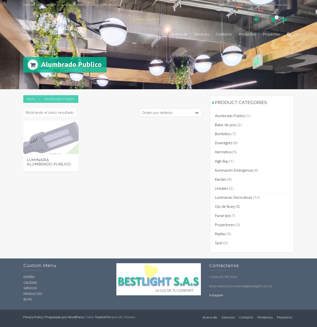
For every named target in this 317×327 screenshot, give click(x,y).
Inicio (31, 98)
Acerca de (179, 34)
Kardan (220, 179)
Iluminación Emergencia (234, 170)
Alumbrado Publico (230, 115)
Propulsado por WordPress (64, 317)
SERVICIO (30, 288)
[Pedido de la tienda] (171, 112)
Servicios (202, 34)
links (240, 4)
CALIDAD (30, 283)
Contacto (224, 34)
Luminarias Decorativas (233, 197)
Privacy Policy (33, 317)
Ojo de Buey (225, 206)
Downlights (223, 142)
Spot (218, 242)
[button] (288, 34)
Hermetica (223, 151)
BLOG (28, 299)
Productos (247, 34)
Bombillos (223, 133)
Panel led (222, 215)
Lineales (221, 188)
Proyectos (271, 34)
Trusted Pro (103, 317)
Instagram (216, 295)
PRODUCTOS (33, 294)
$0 (278, 19)
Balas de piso (226, 124)
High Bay (221, 161)
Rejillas (220, 233)
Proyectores (225, 224)
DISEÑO (29, 277)
